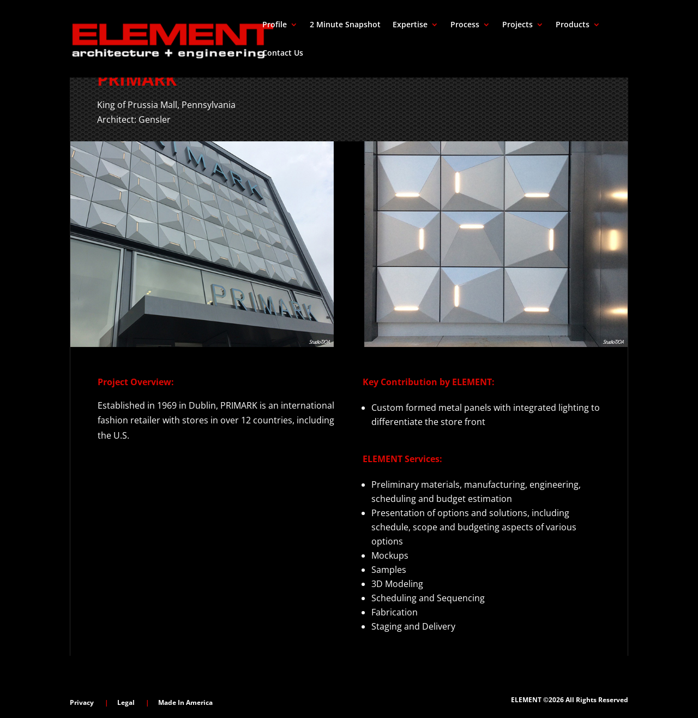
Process (464, 25)
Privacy (82, 702)
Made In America (185, 702)
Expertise (410, 25)
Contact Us (282, 53)
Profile (274, 25)
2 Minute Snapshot (345, 25)
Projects (517, 25)
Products (572, 25)
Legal (126, 702)
